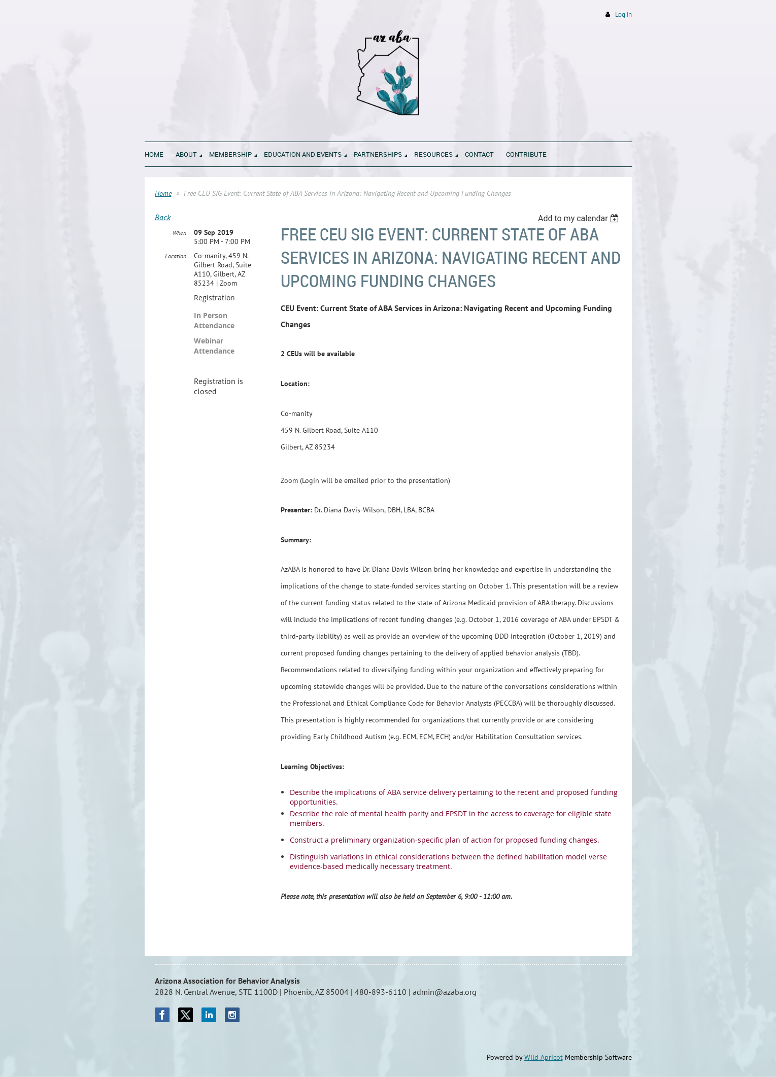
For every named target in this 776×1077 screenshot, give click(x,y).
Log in (623, 14)
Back (163, 217)
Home (163, 193)
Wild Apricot (543, 1057)
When (179, 232)
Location (175, 256)
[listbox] (580, 218)
